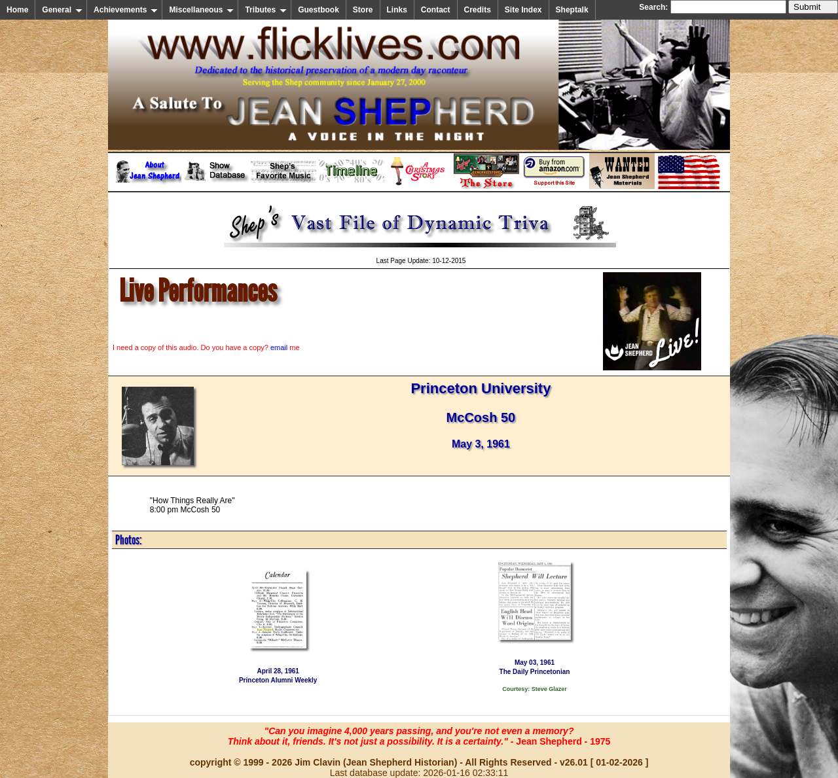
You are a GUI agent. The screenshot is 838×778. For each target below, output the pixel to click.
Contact (435, 9)
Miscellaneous (201, 9)
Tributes (266, 9)
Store (363, 9)
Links (397, 9)
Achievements (126, 9)
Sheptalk (572, 9)
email (278, 347)
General (62, 9)
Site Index (523, 9)
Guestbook (318, 9)
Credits (477, 9)
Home (17, 9)
